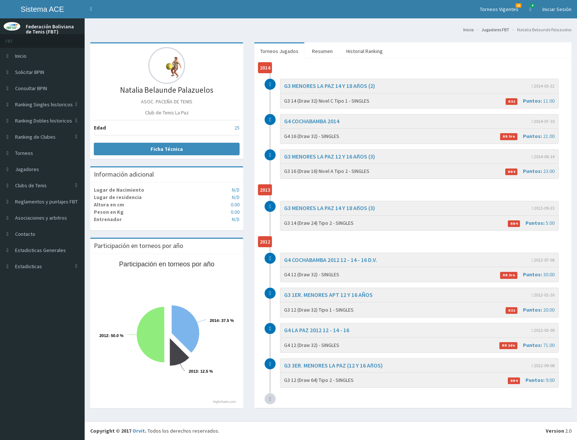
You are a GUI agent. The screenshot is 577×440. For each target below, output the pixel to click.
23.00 (530, 171)
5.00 (531, 223)
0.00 (235, 204)
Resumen (322, 51)
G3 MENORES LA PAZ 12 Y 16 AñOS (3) (329, 156)
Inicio (468, 29)
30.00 (527, 274)
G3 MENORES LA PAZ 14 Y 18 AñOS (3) (329, 208)
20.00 (530, 309)
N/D (236, 190)
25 (237, 127)
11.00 (530, 100)
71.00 (527, 345)
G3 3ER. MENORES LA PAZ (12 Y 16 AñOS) (333, 365)
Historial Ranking (364, 51)
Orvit (138, 430)
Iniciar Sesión (556, 9)
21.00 (527, 136)
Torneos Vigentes (500, 8)
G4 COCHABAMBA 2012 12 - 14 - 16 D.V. (330, 259)
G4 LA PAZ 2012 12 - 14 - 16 (316, 330)
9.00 (531, 380)
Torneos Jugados (279, 51)
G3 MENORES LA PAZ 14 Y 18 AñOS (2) (329, 85)
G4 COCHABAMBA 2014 (311, 121)
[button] (91, 9)
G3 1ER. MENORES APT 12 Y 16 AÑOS (328, 294)
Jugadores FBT (495, 29)
